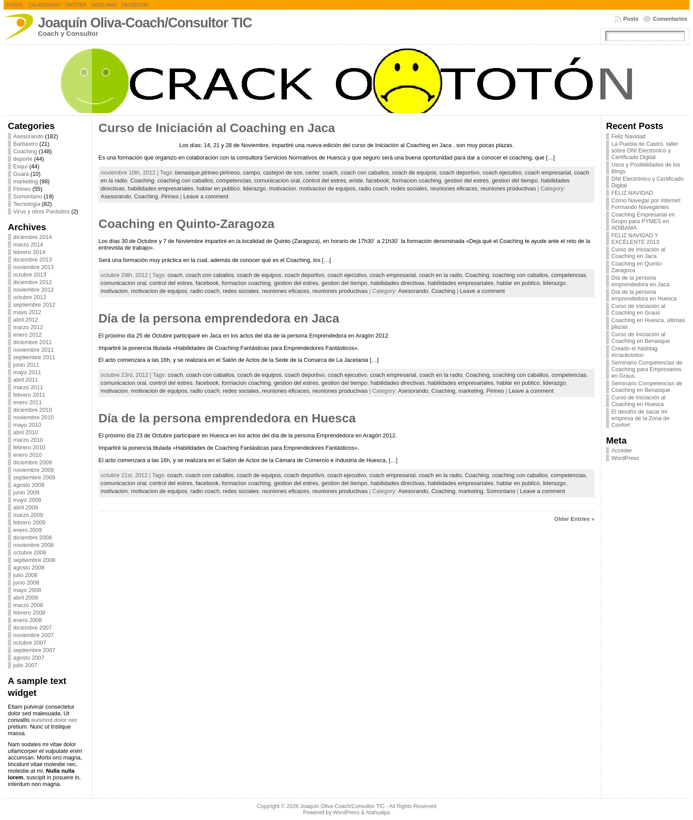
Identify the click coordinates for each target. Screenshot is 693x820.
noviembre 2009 (33, 470)
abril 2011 (25, 379)
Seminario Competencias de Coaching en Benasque (646, 386)
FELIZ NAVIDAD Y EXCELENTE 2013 (635, 238)
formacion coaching (416, 180)
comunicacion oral (277, 180)
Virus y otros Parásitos (41, 211)
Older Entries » (574, 519)
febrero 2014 (29, 252)
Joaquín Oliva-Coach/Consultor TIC (145, 22)
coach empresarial (548, 172)
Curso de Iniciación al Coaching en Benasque (640, 337)
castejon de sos (282, 172)
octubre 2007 (29, 642)
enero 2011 (27, 402)
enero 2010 (27, 455)
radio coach (373, 188)
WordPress (625, 458)
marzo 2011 (28, 387)
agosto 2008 (28, 567)
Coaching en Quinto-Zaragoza (186, 224)
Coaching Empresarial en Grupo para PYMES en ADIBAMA (643, 221)
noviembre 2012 (33, 289)
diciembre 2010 (32, 409)
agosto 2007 (28, 657)
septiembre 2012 (34, 304)
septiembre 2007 (34, 650)
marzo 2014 (28, 244)
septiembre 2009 (34, 477)
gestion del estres (467, 180)
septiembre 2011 (34, 357)
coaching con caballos (185, 180)
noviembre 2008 (33, 545)
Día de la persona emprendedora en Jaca (219, 318)
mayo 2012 (27, 312)
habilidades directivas (397, 283)
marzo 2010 (28, 440)
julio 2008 (25, 575)
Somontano (27, 196)
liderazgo (254, 188)
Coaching (25, 151)
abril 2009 (25, 507)
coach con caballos (365, 172)
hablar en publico (218, 188)
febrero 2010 (29, 447)
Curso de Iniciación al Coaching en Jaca (217, 128)
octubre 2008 (29, 552)
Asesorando (28, 136)
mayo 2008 (27, 590)
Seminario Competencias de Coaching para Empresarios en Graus (646, 369)
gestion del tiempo (515, 180)
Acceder (621, 450)
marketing (25, 181)
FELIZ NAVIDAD (632, 193)
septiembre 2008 (34, 560)
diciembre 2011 (32, 342)
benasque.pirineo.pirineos (207, 172)
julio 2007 (25, 665)
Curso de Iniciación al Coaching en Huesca (638, 400)
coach (330, 172)
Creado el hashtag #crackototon (634, 351)
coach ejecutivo (502, 172)
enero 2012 (27, 334)
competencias (233, 180)
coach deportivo (459, 172)
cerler (312, 172)
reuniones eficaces (454, 188)
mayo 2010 (27, 424)
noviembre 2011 (33, 349)
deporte (22, 159)
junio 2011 (26, 364)
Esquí (20, 166)
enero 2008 (27, 620)
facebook (377, 180)
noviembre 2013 (33, 267)
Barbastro (25, 143)
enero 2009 (27, 530)
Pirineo (22, 189)
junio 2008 (26, 582)
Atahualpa (378, 812)
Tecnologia (26, 204)
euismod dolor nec (54, 720)
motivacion (282, 188)
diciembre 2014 (32, 237)
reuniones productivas (508, 188)
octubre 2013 (29, 274)
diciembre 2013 (32, 259)
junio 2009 (26, 492)
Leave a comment (205, 196)
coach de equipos (414, 172)
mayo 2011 (27, 372)
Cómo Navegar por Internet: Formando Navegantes (646, 203)
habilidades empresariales (161, 188)
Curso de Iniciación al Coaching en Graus (638, 309)
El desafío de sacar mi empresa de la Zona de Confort (640, 418)
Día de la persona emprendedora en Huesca (227, 418)
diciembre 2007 (32, 627)
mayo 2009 (27, 500)
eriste (356, 180)
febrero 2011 (29, 394)
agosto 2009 (28, 485)
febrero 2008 (29, 612)
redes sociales (409, 188)
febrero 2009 (29, 522)
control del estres (324, 180)
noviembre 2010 (33, 417)
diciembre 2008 (32, 537)
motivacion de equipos (327, 188)
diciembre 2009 (32, 462)
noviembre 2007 (33, 635)
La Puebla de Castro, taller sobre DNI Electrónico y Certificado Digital (644, 150)
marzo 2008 (28, 605)
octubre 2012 (29, 297)
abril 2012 (25, 319)
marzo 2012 (28, 327)
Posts (631, 18)
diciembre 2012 (32, 282)
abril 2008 (25, 597)
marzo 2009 (28, 515)
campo (251, 172)
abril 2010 (25, 432)
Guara (21, 174)
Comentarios (670, 18)
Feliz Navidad (628, 136)
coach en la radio (440, 275)
